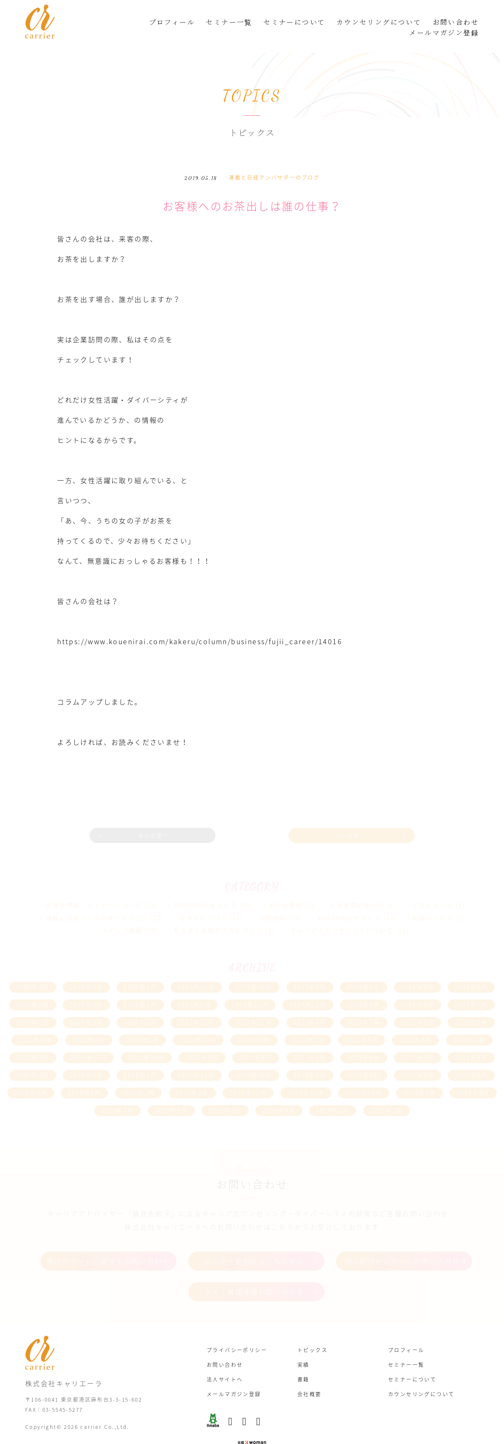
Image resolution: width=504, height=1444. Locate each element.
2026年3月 (86, 970)
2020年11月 (196, 1058)
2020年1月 (192, 1076)
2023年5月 (471, 1005)
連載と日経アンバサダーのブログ (274, 166)
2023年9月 (310, 1005)
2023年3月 (88, 1023)
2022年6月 (361, 1023)
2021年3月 (33, 1058)
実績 (303, 1343)
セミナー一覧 (229, 22)
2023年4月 (35, 1023)
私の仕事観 (285, 888)
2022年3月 (469, 1023)
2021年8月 (256, 1040)
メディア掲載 (122, 913)
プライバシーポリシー (237, 1328)
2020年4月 (84, 1076)
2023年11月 (254, 1005)
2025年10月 (254, 970)
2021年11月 (88, 1040)
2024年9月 (364, 987)
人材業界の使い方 (357, 888)
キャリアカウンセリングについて (342, 913)
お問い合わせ (456, 22)
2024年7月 (471, 987)
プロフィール (172, 22)
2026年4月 (33, 970)
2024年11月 (307, 987)
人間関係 (272, 901)
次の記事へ (339, 821)
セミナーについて (294, 22)
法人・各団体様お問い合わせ (254, 1273)
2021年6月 (364, 1040)
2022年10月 (198, 1023)
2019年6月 (171, 1093)
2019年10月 (363, 1076)
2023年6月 (417, 1005)
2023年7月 (364, 1005)
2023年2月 (142, 1023)
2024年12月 (250, 987)
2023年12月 (196, 1005)
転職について (433, 901)
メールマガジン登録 (444, 32)
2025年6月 (471, 970)
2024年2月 (140, 1005)
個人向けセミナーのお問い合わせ (402, 1243)
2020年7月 (417, 1058)
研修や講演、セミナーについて (94, 888)
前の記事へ (165, 821)
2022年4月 (415, 1023)
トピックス (312, 1328)
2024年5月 (33, 1005)
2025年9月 (310, 970)
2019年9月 (419, 1076)
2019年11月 (306, 1076)
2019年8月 (473, 1076)
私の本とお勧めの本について (218, 913)
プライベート (432, 888)
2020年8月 (364, 1058)
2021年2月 (86, 1058)
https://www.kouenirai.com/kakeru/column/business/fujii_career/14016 (205, 629)
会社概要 (309, 1372)
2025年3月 (86, 987)
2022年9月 (254, 1023)
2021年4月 (471, 1040)
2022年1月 (33, 1040)
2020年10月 (254, 1058)
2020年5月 (30, 1076)
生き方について (203, 901)
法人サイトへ (225, 1357)
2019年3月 (332, 1093)
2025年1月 (194, 987)
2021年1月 (140, 1058)
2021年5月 (417, 1040)
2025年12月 (196, 970)
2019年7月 (117, 1093)
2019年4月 (279, 1093)
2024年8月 (417, 987)
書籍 (303, 1357)
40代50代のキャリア (349, 901)
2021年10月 (146, 1040)
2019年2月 (387, 1093)
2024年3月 (86, 1005)
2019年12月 (248, 1076)
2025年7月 (417, 970)
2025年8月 (364, 970)
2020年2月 (138, 1076)
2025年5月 (33, 987)
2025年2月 (140, 987)
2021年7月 (310, 1040)
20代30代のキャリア (205, 888)
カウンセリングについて (378, 22)
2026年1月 (140, 970)
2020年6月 (471, 1058)
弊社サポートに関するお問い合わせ (108, 1243)
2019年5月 (225, 1093)
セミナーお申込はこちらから (254, 1243)
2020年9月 (310, 1058)
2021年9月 (202, 1040)
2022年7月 (308, 1023)
